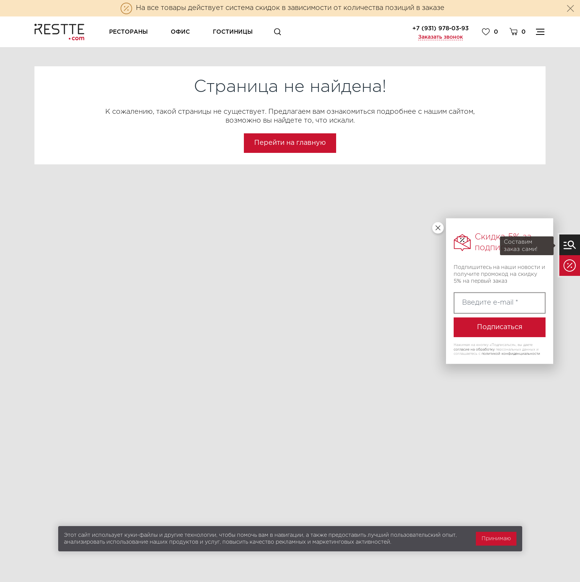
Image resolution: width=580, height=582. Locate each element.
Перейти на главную (290, 143)
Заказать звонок (440, 37)
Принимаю (496, 538)
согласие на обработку (474, 349)
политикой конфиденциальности (511, 353)
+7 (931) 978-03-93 (440, 28)
